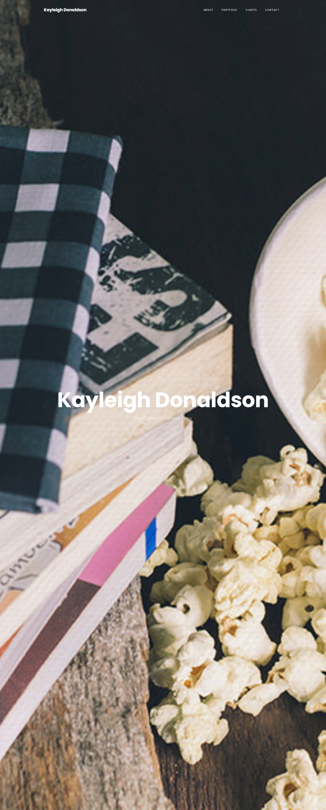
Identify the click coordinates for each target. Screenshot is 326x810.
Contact (272, 10)
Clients (251, 10)
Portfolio (229, 10)
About (208, 10)
